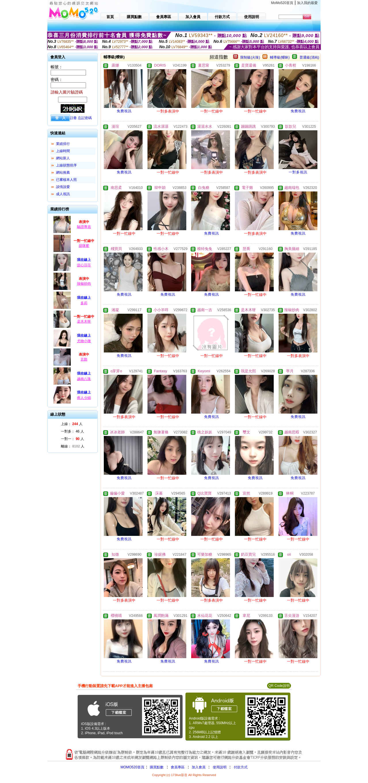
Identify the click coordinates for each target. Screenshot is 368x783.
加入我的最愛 (307, 3)
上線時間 (63, 151)
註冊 (73, 118)
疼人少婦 (84, 398)
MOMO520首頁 (132, 767)
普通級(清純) (309, 57)
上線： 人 (72, 424)
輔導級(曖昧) (280, 57)
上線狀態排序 (66, 165)
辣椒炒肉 (84, 284)
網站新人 (63, 158)
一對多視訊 (298, 172)
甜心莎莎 (84, 265)
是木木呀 (84, 321)
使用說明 (220, 767)
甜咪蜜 (84, 246)
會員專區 (178, 767)
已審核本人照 (66, 180)
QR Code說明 (279, 686)
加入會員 (199, 767)
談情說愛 (63, 187)
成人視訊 (63, 194)
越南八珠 (84, 379)
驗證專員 (84, 227)
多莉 (83, 303)
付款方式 (241, 767)
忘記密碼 (85, 118)
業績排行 (63, 144)
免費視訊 (124, 111)
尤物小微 (84, 341)
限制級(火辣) (250, 57)
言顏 (83, 359)
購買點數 (156, 767)
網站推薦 (63, 172)
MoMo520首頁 (282, 3)
